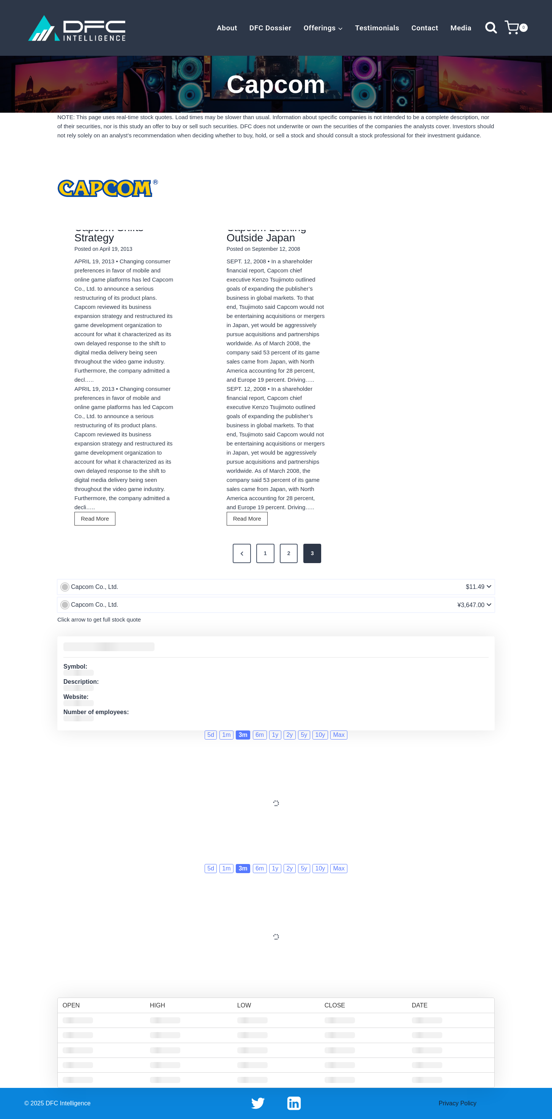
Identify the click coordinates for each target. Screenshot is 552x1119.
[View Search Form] (491, 28)
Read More (97, 520)
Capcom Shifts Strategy (109, 232)
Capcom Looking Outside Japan (266, 232)
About (227, 28)
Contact (425, 28)
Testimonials (377, 28)
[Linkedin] (293, 1103)
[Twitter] (258, 1103)
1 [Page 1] (265, 553)
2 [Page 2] (288, 553)
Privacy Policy (458, 1103)
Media (461, 28)
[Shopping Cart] (516, 28)
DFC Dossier (270, 28)
